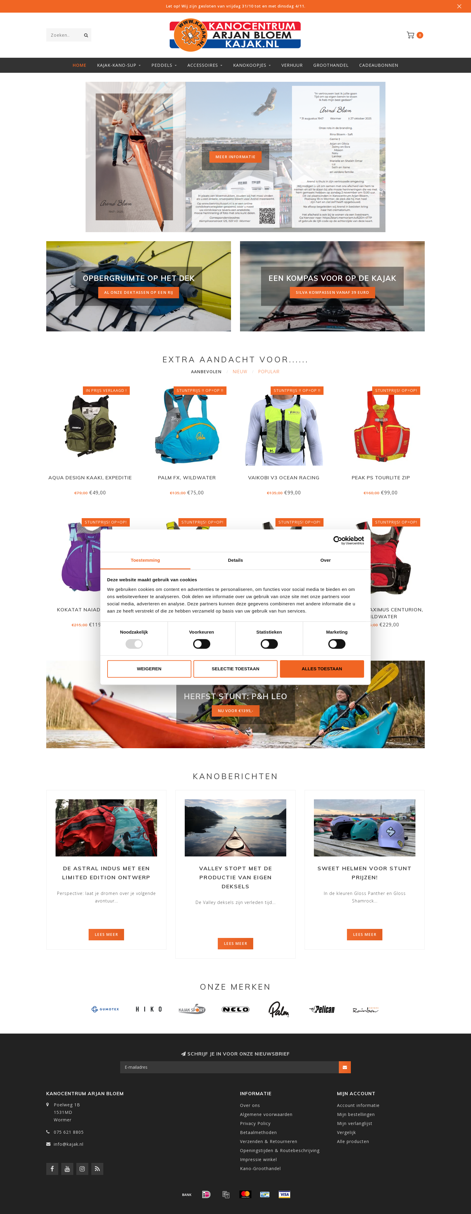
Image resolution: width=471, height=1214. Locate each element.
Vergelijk (346, 1132)
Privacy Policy (255, 1123)
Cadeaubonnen (378, 65)
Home (80, 65)
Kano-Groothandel (260, 1168)
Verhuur (292, 65)
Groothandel (331, 65)
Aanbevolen (206, 371)
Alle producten (353, 1141)
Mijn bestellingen (356, 1114)
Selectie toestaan (236, 669)
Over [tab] (326, 560)
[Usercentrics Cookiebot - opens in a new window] (337, 540)
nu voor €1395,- (236, 710)
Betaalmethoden (258, 1132)
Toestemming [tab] (145, 560)
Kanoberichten (235, 776)
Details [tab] (235, 560)
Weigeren (149, 669)
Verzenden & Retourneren (268, 1141)
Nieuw (240, 371)
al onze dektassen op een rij (138, 292)
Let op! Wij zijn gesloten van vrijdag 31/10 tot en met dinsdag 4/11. (235, 6)
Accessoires (202, 65)
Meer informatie (235, 156)
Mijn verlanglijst (354, 1123)
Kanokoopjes (249, 65)
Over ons (250, 1105)
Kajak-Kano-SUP (116, 65)
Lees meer (106, 934)
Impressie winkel (258, 1159)
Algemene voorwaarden (266, 1114)
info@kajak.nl (69, 1144)
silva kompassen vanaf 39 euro (332, 292)
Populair (269, 371)
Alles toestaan (322, 669)
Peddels (161, 65)
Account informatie (358, 1105)
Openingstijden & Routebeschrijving (280, 1150)
